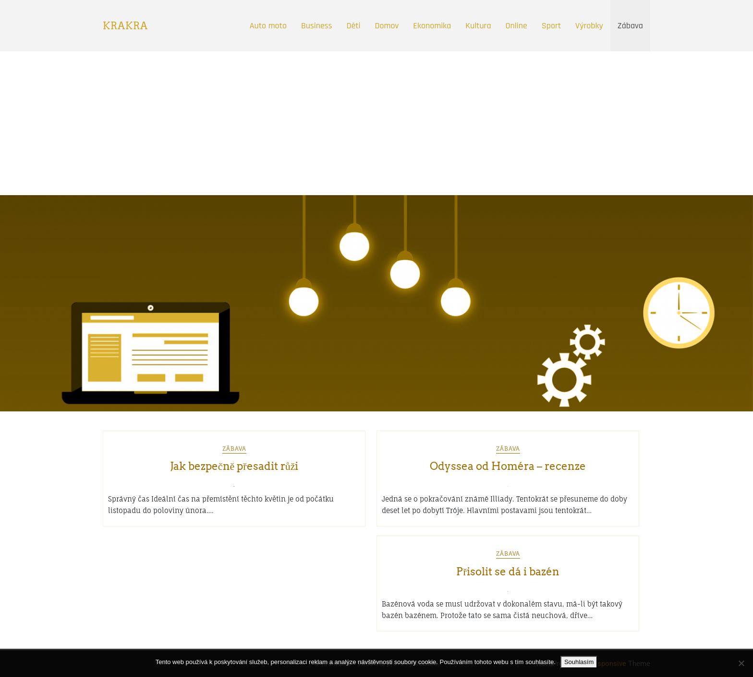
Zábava (630, 25)
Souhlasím (579, 661)
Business (316, 25)
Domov (387, 25)
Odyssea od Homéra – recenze (508, 466)
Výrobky (589, 25)
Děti (353, 25)
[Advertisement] (376, 123)
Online (516, 25)
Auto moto (268, 25)
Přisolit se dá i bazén (507, 571)
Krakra (125, 26)
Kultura (478, 25)
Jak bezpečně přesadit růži (234, 466)
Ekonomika (432, 25)
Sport (551, 25)
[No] (741, 663)
